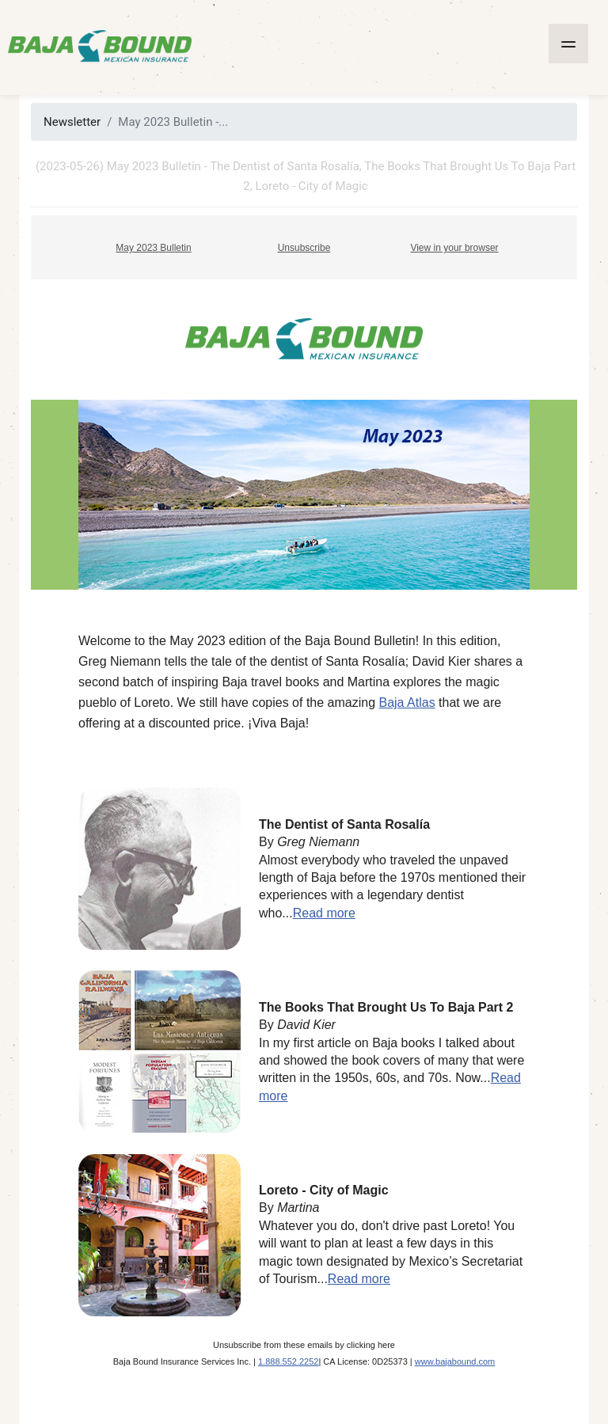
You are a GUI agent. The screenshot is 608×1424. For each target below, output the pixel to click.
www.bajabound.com (455, 1361)
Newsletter (72, 122)
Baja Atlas (406, 702)
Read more (324, 913)
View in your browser (454, 247)
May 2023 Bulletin (153, 247)
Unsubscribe (304, 247)
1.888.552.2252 (288, 1361)
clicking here (371, 1345)
